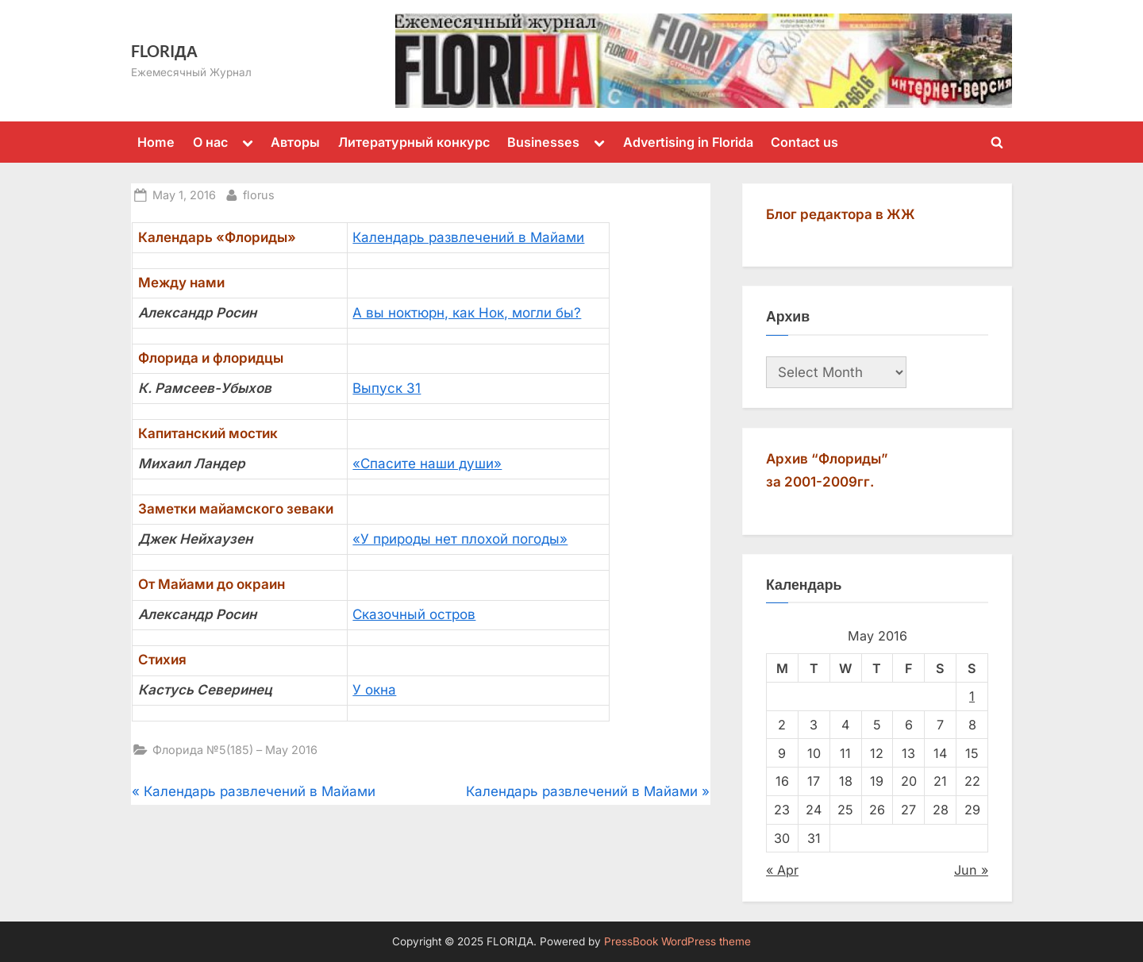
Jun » (971, 870)
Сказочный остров (413, 614)
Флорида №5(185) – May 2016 (235, 749)
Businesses (543, 142)
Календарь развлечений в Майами (468, 237)
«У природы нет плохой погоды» (460, 539)
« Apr (782, 870)
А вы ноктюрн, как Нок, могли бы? (466, 313)
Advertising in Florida (688, 142)
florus (259, 193)
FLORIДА (164, 50)
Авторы (295, 142)
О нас (210, 142)
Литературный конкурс (414, 142)
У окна (374, 690)
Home (156, 142)
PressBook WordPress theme (677, 941)
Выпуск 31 (386, 388)
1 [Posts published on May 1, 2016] (972, 696)
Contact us (804, 142)
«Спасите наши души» (427, 463)
